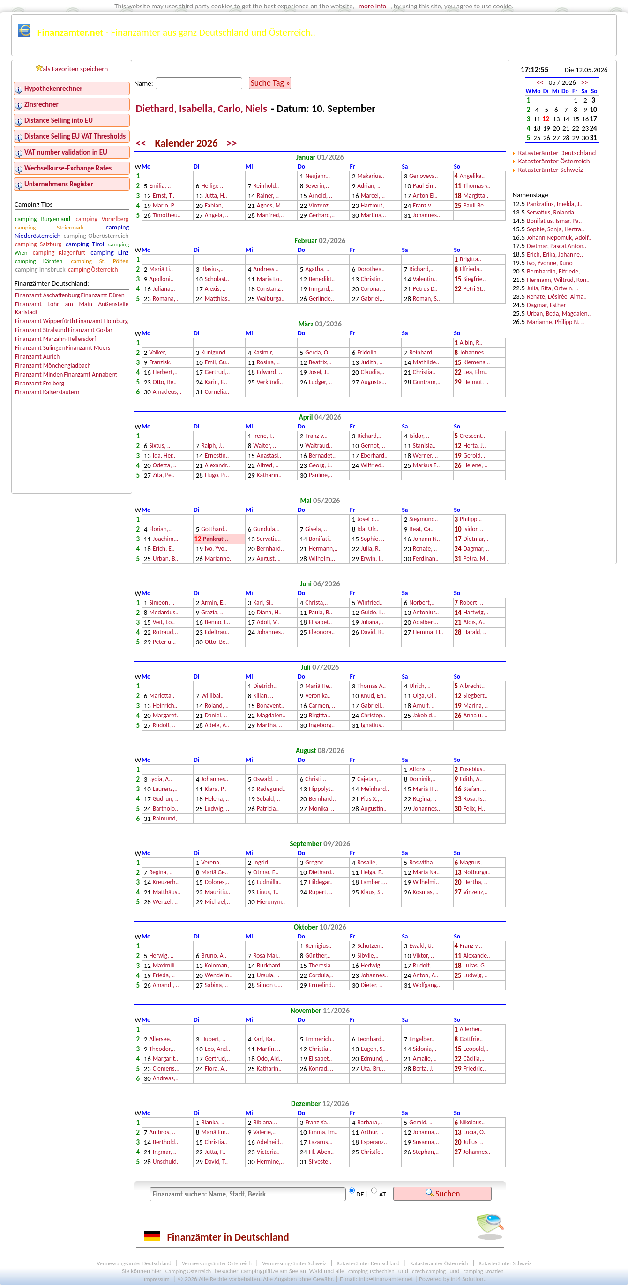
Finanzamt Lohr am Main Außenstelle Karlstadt (71, 308)
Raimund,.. (166, 819)
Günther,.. (318, 956)
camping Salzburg (38, 244)
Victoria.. (268, 1152)
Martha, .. (269, 726)
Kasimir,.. (264, 353)
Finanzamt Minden (39, 374)
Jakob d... (425, 716)
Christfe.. (372, 1152)
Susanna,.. (426, 1142)
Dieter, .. (371, 986)
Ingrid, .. (263, 863)
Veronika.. (318, 696)
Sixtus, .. (159, 446)
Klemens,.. (476, 363)
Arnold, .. (320, 196)
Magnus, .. (473, 863)
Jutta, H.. (216, 196)
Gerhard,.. (322, 216)
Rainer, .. (268, 196)
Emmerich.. (319, 1039)
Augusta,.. (374, 382)
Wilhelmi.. (426, 882)
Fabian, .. (216, 206)
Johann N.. (426, 539)
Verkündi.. (270, 382)
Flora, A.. (216, 1069)
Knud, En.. (374, 696)
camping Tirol (85, 244)
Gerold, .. (474, 456)
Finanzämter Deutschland (112, 50)
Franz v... (424, 206)
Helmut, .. (475, 382)
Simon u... (270, 986)
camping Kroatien (484, 1271)
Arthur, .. (372, 1133)
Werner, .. (425, 456)
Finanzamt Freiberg (39, 383)
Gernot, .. (373, 446)
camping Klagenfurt (59, 253)
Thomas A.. (371, 686)
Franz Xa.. (317, 1123)
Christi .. (315, 779)
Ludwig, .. (217, 809)
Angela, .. (217, 216)
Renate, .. (425, 549)
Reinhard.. (422, 353)
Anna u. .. (475, 716)
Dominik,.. (422, 779)
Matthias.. (218, 299)
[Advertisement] (562, 413)
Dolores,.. (217, 882)
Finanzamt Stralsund (41, 330)
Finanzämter (41, 50)
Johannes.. (426, 216)
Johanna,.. (426, 1133)
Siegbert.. (475, 696)
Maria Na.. (426, 873)
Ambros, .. (162, 1133)
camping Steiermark (49, 227)
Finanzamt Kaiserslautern (47, 392)
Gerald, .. (421, 1123)
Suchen (443, 1194)
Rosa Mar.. (266, 956)
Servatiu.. (269, 539)
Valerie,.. (264, 1133)
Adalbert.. (425, 623)
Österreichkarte (380, 50)
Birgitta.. (319, 716)
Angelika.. (472, 176)
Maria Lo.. (270, 279)
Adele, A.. (217, 726)
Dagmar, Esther (546, 305)
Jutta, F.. (215, 1152)
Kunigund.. (215, 353)
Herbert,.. (165, 373)
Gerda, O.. (318, 353)
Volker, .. (160, 353)
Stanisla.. (424, 446)
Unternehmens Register (58, 184)
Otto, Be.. (217, 642)
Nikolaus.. (472, 1123)
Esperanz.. (374, 1142)
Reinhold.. (266, 186)
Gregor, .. (317, 863)
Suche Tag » (270, 83)
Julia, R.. (371, 549)
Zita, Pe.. (164, 476)
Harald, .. (474, 632)
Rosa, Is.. (474, 799)
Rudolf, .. (164, 726)
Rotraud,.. (165, 632)
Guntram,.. (427, 382)
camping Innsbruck (40, 269)
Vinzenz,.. (321, 206)
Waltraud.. (318, 446)
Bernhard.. (270, 549)
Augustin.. (374, 809)
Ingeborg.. (322, 726)
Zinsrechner (41, 104)
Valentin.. (425, 279)
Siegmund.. (423, 520)
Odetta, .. (165, 466)
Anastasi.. (269, 456)
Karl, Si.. (263, 603)
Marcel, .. (373, 196)
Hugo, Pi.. (217, 476)
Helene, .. (475, 466)
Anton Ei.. (425, 196)
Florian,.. (160, 529)
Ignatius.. (372, 726)
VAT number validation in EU (65, 152)
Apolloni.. (161, 279)
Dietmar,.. (475, 539)
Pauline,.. (320, 476)
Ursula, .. (268, 976)
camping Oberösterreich (96, 236)
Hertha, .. (475, 882)
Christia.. (424, 373)
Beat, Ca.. (421, 529)
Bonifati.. (320, 539)
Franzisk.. (161, 363)
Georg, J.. (321, 466)
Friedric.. (474, 1069)
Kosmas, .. (426, 892)
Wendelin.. (218, 976)
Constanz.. (270, 289)
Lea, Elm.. (475, 373)
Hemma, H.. (428, 632)
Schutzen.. (370, 946)
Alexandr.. (217, 466)
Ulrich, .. (420, 686)
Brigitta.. (470, 260)
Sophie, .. (373, 539)
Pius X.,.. (371, 799)
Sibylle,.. (368, 956)
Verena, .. (213, 863)
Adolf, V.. (268, 623)
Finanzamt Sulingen (40, 348)
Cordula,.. (321, 976)
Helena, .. (217, 799)
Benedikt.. (322, 279)
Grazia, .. (212, 613)
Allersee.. (161, 1039)
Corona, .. (373, 289)
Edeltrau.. (217, 632)
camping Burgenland (42, 219)
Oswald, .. (265, 779)
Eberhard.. (374, 456)
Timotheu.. (167, 216)
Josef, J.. (319, 373)
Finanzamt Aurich (37, 357)
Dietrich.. (265, 686)
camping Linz (109, 252)
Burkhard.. (270, 966)
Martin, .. (269, 1049)
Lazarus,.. (321, 1142)
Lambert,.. (374, 882)
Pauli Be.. (474, 206)
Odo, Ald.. (269, 1059)
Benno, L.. (217, 623)
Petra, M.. (475, 559)
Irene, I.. (263, 436)
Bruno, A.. (213, 956)
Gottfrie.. (471, 1039)
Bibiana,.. (265, 1123)
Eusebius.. (473, 770)
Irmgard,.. (321, 289)
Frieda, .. (164, 976)
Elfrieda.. (471, 269)
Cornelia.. (217, 392)
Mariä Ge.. (214, 873)
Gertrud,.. (217, 373)
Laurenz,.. (165, 789)
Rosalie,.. (368, 863)
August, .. (269, 559)
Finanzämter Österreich (199, 50)
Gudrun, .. (166, 799)
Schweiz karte (436, 50)
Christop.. (373, 716)
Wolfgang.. (426, 986)
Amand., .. (166, 986)
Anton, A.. (426, 976)
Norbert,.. (421, 603)
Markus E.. (426, 466)
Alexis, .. (215, 289)
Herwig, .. (161, 956)
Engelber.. (421, 1039)
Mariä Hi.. (425, 789)
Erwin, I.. (372, 559)
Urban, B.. (166, 559)
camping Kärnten (38, 261)
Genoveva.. (423, 176)
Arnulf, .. (423, 706)
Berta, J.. (424, 1069)
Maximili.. (165, 966)
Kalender (264, 50)
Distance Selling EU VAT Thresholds (75, 136)
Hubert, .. (213, 1039)
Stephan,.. (426, 1152)
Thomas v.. (476, 186)
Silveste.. (320, 1162)
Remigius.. (318, 946)
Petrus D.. (425, 289)
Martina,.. (373, 216)
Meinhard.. (375, 789)
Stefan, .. (474, 789)
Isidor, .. (419, 436)
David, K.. (373, 632)
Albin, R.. (471, 343)
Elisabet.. (320, 623)
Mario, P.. (165, 206)
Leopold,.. (475, 1049)
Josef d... (368, 520)
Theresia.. (321, 966)
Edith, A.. (471, 779)
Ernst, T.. (164, 196)
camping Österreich (93, 269)
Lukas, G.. (475, 966)
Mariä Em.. (215, 1133)
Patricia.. (268, 809)
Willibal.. (212, 696)
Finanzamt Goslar (90, 330)
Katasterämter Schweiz (550, 169)
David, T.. (216, 1162)
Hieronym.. (271, 902)
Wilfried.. (373, 466)
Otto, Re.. (165, 382)
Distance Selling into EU (58, 120)
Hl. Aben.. (321, 1152)
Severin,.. (317, 186)
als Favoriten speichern (72, 68)
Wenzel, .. (165, 902)
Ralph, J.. (212, 446)
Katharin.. (269, 476)
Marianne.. (219, 559)
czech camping (429, 1271)
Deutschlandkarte (317, 50)
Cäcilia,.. (473, 1059)
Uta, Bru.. (373, 1069)
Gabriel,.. (372, 299)
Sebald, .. (268, 799)
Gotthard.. (214, 529)
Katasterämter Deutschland (557, 152)
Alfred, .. (268, 466)
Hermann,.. (323, 549)
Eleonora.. (322, 632)
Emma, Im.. (323, 1133)
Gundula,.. (266, 529)
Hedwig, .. (374, 966)
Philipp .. (471, 520)
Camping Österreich (188, 1271)
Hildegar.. (321, 882)
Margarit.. (165, 1059)
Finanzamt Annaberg (90, 374)
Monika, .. (321, 809)
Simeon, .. (161, 603)
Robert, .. (471, 603)
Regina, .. (424, 799)
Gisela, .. (316, 529)
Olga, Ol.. (424, 696)
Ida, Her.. (164, 456)
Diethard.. (322, 873)
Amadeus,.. (167, 392)
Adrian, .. (369, 186)
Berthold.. (166, 1142)
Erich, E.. (164, 549)
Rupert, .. (321, 892)
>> (231, 143)
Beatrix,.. (320, 363)
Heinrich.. (165, 706)
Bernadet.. (322, 456)
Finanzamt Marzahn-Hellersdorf (55, 339)
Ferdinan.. (426, 559)
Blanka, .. (212, 1123)
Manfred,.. (270, 216)
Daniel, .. (216, 716)
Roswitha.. (422, 863)
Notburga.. (476, 873)
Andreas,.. (166, 1079)
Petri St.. (474, 289)
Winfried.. (370, 603)
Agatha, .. (317, 269)
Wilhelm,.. (322, 559)
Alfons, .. (420, 770)
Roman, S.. (426, 299)
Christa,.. (316, 603)
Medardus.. (164, 613)
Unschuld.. (166, 1162)
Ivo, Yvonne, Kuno (549, 263)
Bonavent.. (270, 706)
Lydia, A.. (160, 779)
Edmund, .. (375, 1059)
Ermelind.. (322, 986)
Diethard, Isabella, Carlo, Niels (203, 108)
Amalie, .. (425, 1059)
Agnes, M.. (270, 206)
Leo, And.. (218, 1049)
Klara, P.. (215, 789)
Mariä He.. (318, 686)
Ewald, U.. (421, 946)
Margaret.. (166, 716)
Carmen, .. (322, 706)
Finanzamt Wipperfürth (45, 321)
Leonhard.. (371, 1039)
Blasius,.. (212, 269)
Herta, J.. (474, 446)
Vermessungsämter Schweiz (294, 1263)
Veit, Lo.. (164, 623)
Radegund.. (271, 789)
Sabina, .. (216, 986)
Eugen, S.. (373, 1049)
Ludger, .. (320, 382)
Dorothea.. (371, 269)
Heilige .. (212, 186)
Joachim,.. (166, 539)
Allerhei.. (471, 1030)
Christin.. (372, 279)
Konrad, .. (321, 1069)
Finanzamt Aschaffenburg (47, 295)
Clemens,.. (166, 1069)
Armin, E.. (213, 603)
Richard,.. (421, 269)
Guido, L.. (373, 613)
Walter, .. (264, 446)
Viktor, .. (423, 956)
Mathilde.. (426, 363)
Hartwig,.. (475, 613)
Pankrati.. (215, 539)
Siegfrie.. (474, 279)
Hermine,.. (270, 1162)
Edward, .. (269, 373)
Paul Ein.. (424, 186)
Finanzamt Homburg (102, 321)
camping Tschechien (371, 1271)
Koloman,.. (218, 966)
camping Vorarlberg (101, 219)
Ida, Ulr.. (367, 529)
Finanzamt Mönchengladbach (53, 365)
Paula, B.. (320, 613)
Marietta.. (161, 696)
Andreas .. (266, 269)
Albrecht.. (472, 686)
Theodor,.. (162, 1049)
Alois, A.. (474, 623)
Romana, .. (166, 299)
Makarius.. (370, 176)
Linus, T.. (268, 892)
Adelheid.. (270, 1142)
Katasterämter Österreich (554, 161)
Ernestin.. (217, 456)
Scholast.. (217, 279)
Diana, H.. (269, 613)
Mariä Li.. (161, 269)
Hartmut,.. (374, 206)
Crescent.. (472, 436)
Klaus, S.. (372, 892)
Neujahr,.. (317, 176)
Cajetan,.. (369, 779)
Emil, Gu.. (217, 363)
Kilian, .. (263, 696)
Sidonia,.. (424, 1049)
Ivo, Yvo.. (216, 549)
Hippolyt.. (321, 789)
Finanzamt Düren (103, 295)
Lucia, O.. (474, 1133)
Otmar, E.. (265, 873)
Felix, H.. (474, 809)
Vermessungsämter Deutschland (134, 1263)
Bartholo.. (165, 809)
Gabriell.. (372, 706)
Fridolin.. (368, 353)
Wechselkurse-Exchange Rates (68, 168)
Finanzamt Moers (88, 348)
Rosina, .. (268, 363)
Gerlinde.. (321, 299)
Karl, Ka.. (264, 1039)
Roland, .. (217, 706)
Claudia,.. (373, 373)
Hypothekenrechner (53, 88)
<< (141, 143)
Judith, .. (371, 363)
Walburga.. (270, 299)
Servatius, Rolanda (550, 212)
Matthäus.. (166, 892)
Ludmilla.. (269, 882)
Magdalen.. (271, 716)
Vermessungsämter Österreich (217, 1263)
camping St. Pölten (99, 261)
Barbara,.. (369, 1123)
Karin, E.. (216, 382)
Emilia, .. (160, 186)
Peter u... (164, 642)
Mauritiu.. (217, 892)
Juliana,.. (164, 289)
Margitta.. (475, 196)
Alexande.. (476, 956)
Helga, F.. (372, 873)
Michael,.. (217, 902)
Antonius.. (426, 613)
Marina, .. (475, 706)
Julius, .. (473, 1142)
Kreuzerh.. (166, 882)
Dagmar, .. (476, 549)
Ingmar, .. (165, 1152)
